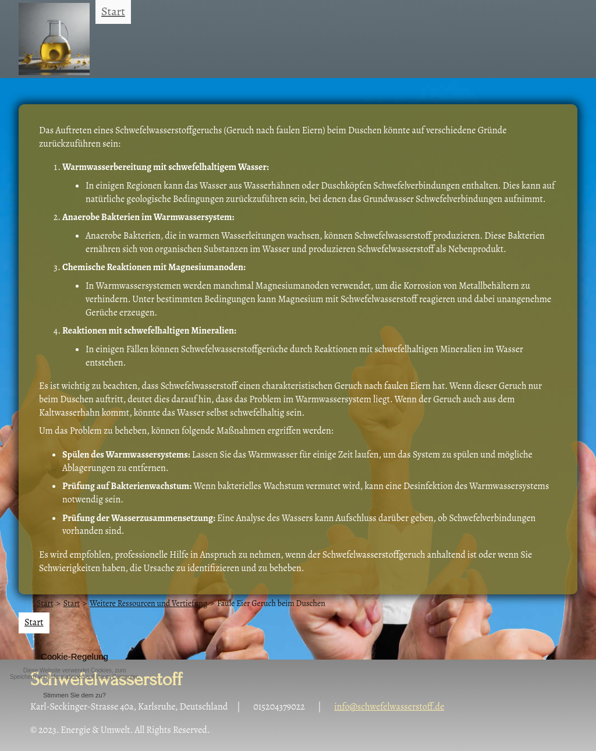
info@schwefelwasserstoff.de (389, 706)
